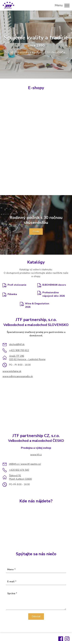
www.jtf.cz (36, 454)
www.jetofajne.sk (12, 371)
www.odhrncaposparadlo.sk (18, 376)
